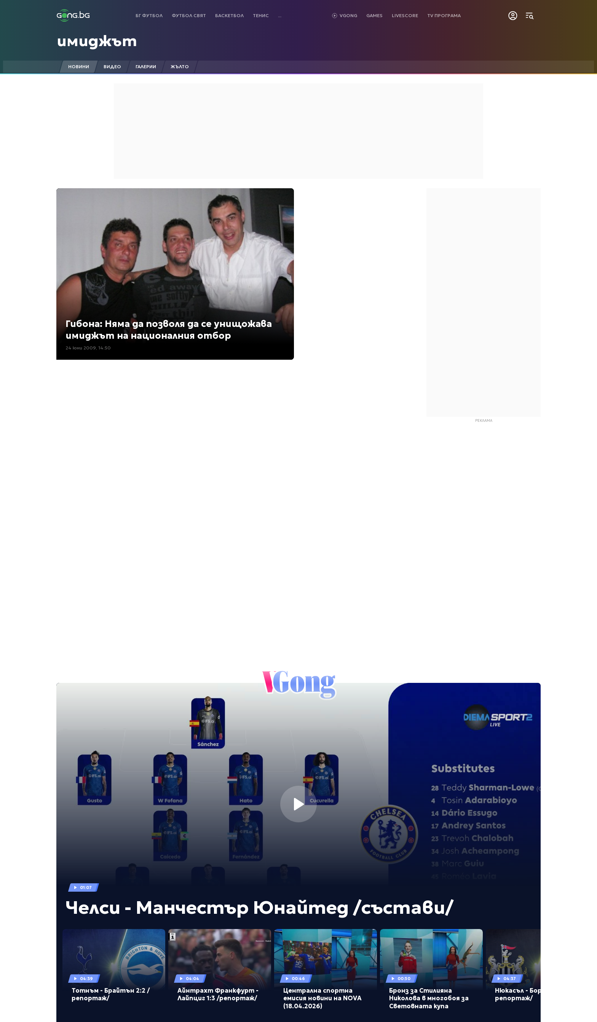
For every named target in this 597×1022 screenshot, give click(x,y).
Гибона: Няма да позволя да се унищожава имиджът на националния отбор (168, 329)
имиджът (97, 40)
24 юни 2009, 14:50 (88, 348)
